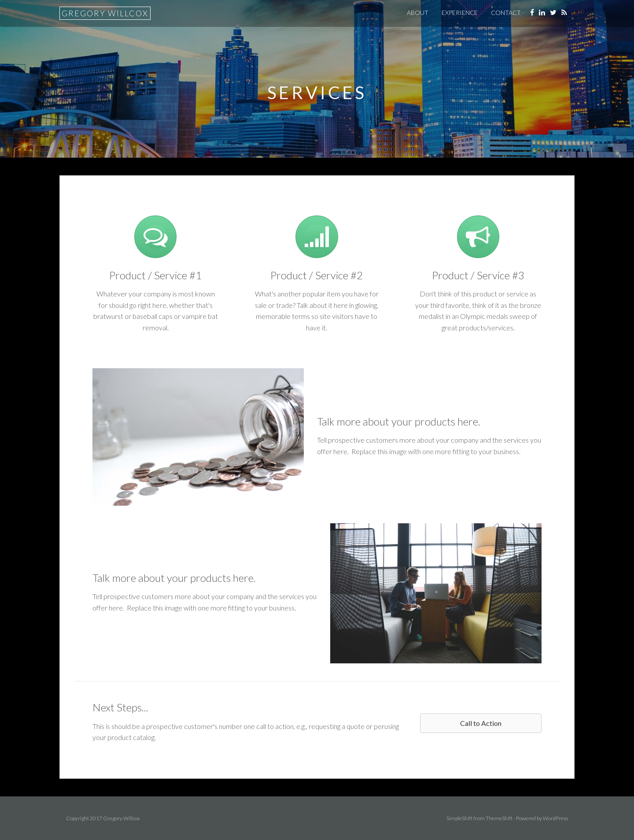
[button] (481, 723)
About (417, 12)
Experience (460, 12)
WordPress (555, 818)
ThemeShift (499, 818)
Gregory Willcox (105, 13)
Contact (506, 12)
